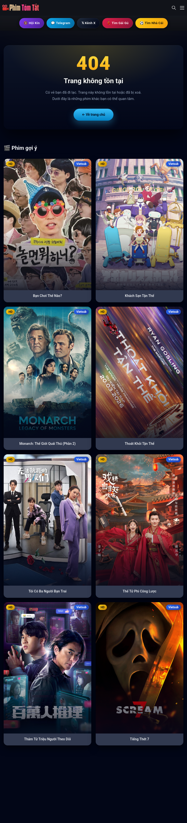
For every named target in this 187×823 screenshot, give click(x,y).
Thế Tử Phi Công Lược (140, 591)
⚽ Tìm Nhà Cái (154, 23)
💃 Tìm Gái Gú (118, 23)
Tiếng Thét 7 (139, 739)
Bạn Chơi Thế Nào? (47, 296)
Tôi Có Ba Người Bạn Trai (47, 591)
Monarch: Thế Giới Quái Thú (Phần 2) (47, 444)
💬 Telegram (59, 23)
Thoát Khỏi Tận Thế (139, 444)
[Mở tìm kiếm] (173, 7)
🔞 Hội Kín (29, 23)
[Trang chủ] (22, 8)
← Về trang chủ (93, 115)
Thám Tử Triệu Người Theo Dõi (47, 739)
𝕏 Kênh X (88, 23)
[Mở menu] (182, 8)
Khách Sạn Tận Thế (139, 296)
